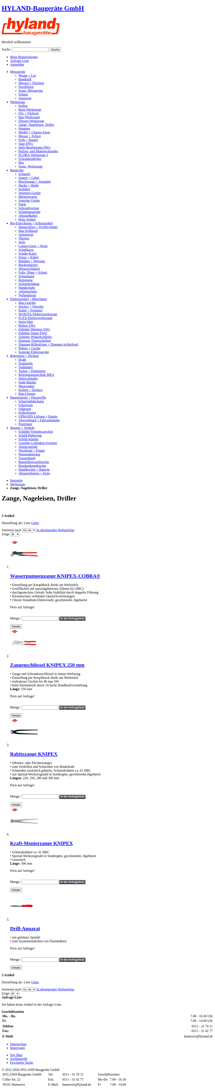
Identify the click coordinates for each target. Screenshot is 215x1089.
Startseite (16, 480)
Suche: (6, 49)
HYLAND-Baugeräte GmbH (43, 8)
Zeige (5, 534)
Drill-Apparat (25, 928)
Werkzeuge (17, 484)
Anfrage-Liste (19, 61)
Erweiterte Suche (21, 1062)
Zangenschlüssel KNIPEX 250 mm (47, 665)
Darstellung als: (12, 523)
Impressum (17, 1048)
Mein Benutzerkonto (24, 57)
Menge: (15, 618)
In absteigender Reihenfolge (55, 530)
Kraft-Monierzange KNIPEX (41, 843)
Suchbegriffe (18, 1059)
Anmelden (17, 64)
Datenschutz (18, 1044)
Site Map (16, 1055)
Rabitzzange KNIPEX (34, 754)
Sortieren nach (11, 530)
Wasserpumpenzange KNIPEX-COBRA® (55, 576)
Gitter (35, 523)
